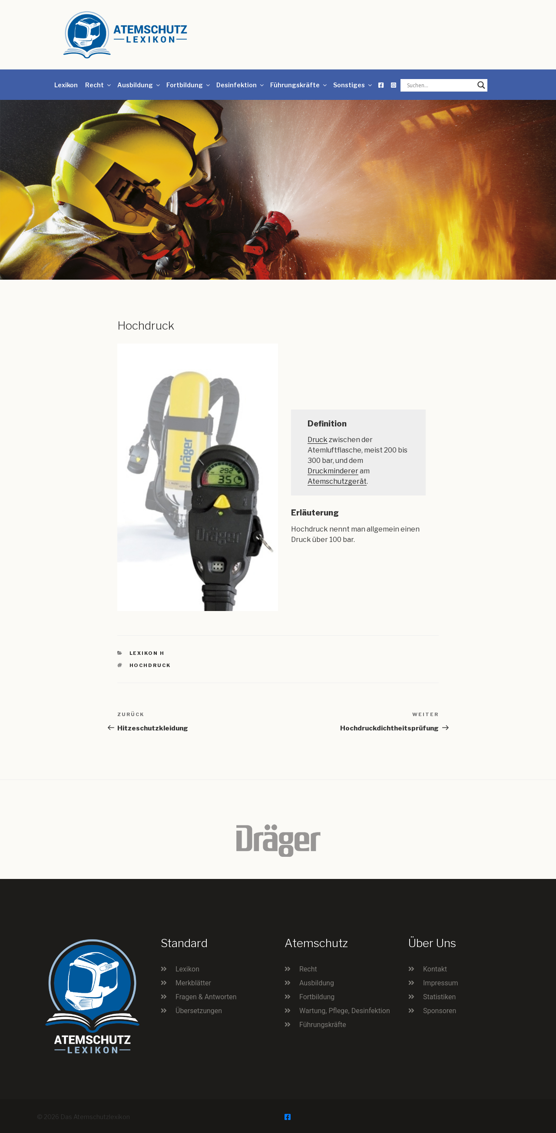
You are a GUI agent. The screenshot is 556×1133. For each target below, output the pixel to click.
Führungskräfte (299, 85)
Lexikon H (147, 653)
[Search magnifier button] (481, 85)
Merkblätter (193, 983)
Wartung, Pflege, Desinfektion (344, 1011)
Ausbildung (139, 85)
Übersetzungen (198, 1011)
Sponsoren (439, 1011)
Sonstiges (353, 85)
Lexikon (66, 85)
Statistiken (439, 997)
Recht (98, 85)
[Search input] (440, 85)
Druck (318, 440)
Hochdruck (150, 665)
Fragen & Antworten (206, 997)
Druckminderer (333, 471)
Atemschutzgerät (337, 481)
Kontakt (435, 969)
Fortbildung (188, 85)
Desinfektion (240, 85)
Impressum (440, 983)
